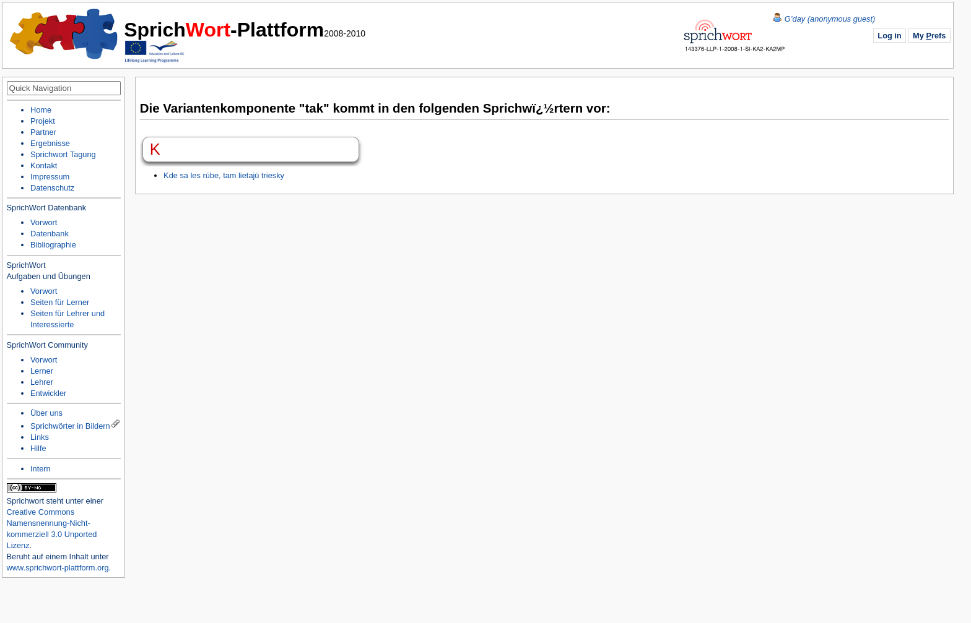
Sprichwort (25, 500)
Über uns (46, 413)
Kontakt (43, 165)
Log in (889, 35)
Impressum (49, 176)
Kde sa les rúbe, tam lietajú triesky (223, 175)
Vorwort (43, 222)
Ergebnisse (50, 143)
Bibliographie (53, 244)
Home (64, 34)
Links (39, 437)
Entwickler (48, 393)
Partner (43, 132)
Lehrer (41, 382)
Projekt (42, 121)
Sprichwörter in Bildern (70, 426)
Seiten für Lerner (59, 302)
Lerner (41, 371)
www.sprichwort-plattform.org (58, 567)
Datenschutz (52, 187)
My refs (929, 35)
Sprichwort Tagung (63, 154)
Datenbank (49, 233)
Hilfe (38, 448)
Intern (40, 468)
